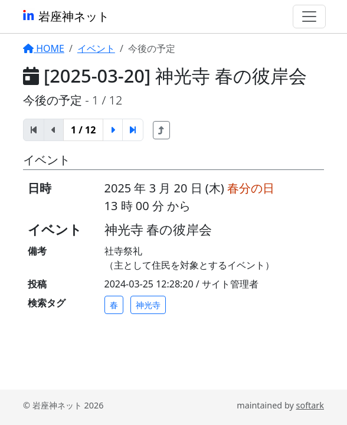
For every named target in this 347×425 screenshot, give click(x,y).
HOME (43, 48)
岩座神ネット (65, 16)
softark (310, 405)
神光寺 (148, 304)
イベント (96, 48)
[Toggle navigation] (309, 16)
